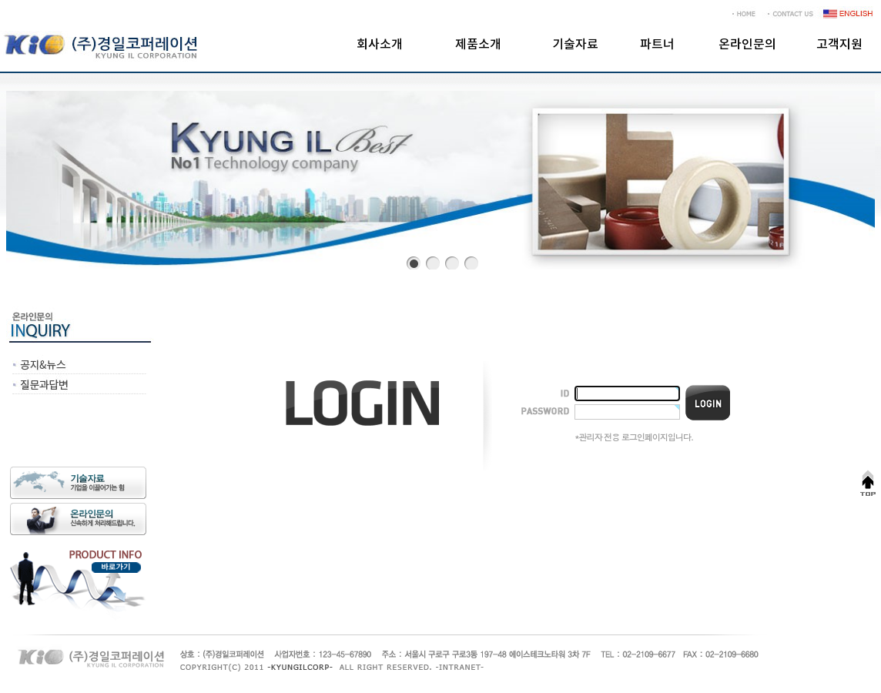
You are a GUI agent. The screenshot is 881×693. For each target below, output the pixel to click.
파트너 (657, 45)
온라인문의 (747, 45)
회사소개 (380, 45)
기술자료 (575, 45)
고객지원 (839, 45)
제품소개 (478, 45)
